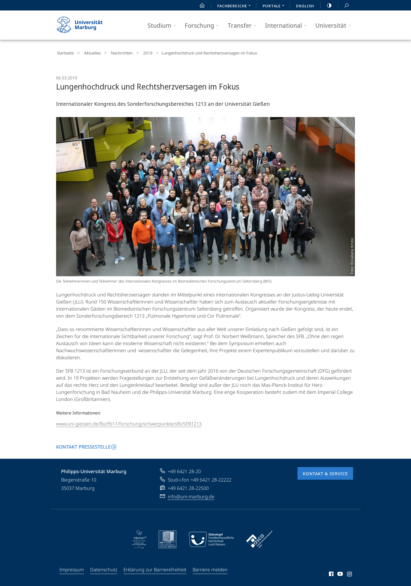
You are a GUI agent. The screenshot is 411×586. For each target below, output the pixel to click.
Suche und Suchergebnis (343, 5)
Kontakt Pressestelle (83, 445)
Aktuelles (88, 52)
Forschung (203, 25)
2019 (136, 52)
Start (199, 5)
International (287, 25)
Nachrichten (114, 52)
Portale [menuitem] (275, 6)
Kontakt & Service (325, 472)
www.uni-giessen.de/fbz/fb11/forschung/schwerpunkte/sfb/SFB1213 (129, 422)
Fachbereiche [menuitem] (235, 6)
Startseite (64, 52)
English (305, 5)
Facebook (330, 573)
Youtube (339, 573)
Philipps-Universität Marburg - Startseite (84, 25)
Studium (163, 25)
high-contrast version (326, 5)
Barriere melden (210, 568)
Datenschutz (103, 568)
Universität (334, 25)
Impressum (72, 568)
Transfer (243, 25)
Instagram (350, 573)
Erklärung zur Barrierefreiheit (154, 568)
